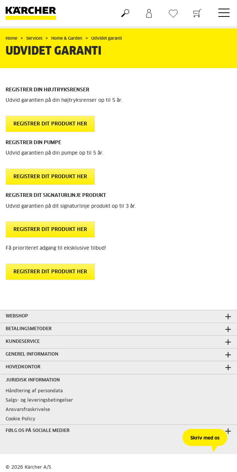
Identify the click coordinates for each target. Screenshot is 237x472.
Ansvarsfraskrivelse (28, 410)
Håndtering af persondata (34, 391)
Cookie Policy (21, 419)
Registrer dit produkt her (50, 124)
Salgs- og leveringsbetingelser (39, 400)
